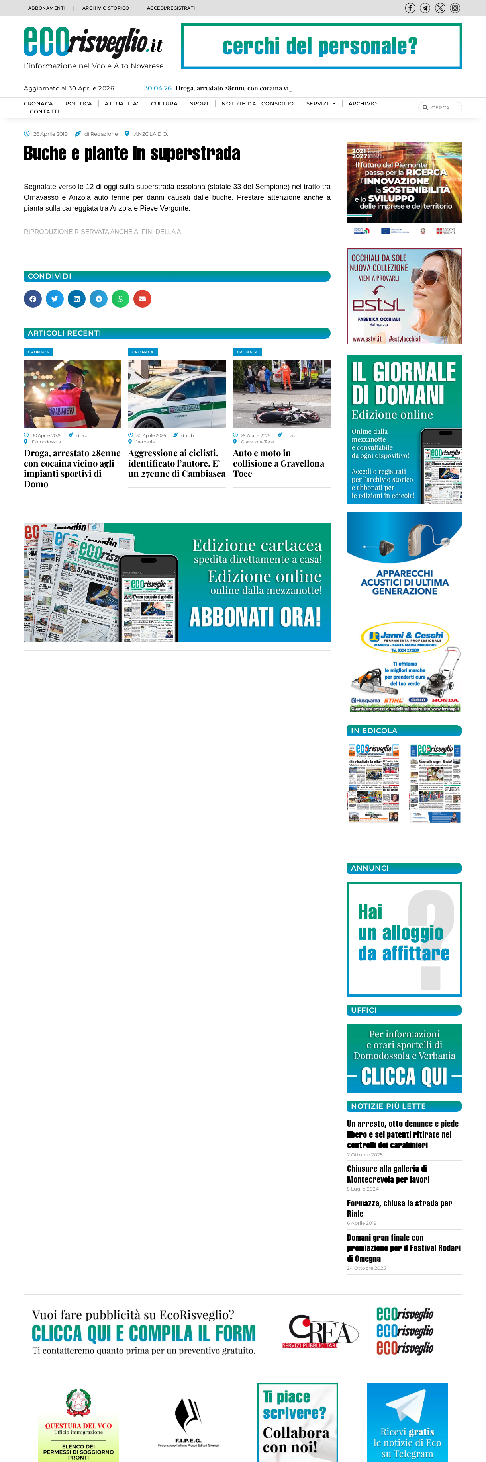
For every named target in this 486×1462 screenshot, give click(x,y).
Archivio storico (104, 8)
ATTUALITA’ (122, 104)
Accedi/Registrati (170, 8)
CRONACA (38, 104)
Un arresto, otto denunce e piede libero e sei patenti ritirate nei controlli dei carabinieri (403, 1135)
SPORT (199, 104)
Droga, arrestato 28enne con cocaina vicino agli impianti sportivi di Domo (72, 468)
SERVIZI (321, 104)
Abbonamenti (46, 8)
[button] (33, 299)
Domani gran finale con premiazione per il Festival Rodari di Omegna (404, 1249)
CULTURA (164, 104)
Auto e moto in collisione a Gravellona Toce (278, 463)
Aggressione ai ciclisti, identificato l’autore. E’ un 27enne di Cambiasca (176, 463)
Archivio (363, 104)
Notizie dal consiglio (257, 104)
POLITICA (78, 104)
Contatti (44, 112)
